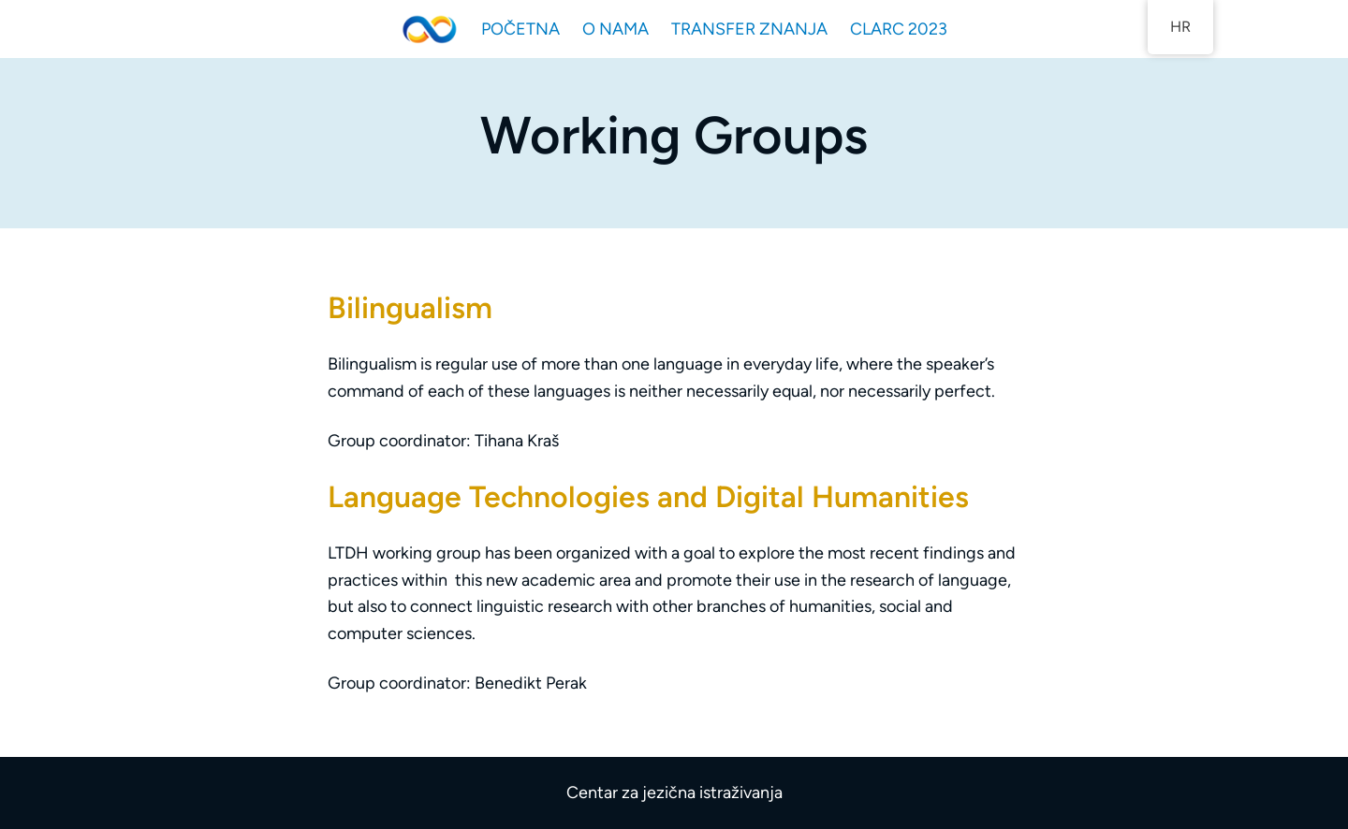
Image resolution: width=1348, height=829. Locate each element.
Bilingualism (410, 308)
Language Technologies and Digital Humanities (648, 497)
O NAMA (615, 29)
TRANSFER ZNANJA (749, 29)
